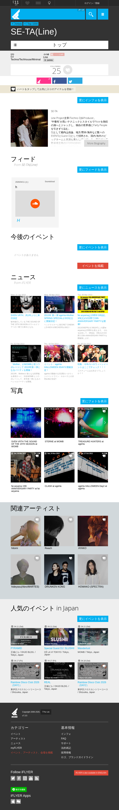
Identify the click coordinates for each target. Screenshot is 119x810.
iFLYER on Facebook (19, 778)
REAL (47, 682)
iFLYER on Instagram (25, 778)
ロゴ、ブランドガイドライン (77, 757)
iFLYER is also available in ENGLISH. (91, 773)
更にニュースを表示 (93, 287)
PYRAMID (16, 648)
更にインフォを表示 (93, 100)
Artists (18, 24)
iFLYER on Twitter (13, 778)
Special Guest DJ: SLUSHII (59, 648)
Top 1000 (33, 24)
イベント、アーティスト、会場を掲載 (32, 752)
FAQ (63, 738)
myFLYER (16, 748)
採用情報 (66, 752)
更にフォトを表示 (94, 401)
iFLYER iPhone (13, 801)
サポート (66, 743)
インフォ (66, 734)
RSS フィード (36, 778)
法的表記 (66, 748)
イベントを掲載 (93, 266)
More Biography (96, 143)
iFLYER (15, 713)
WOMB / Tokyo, (88, 652)
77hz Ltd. (46, 712)
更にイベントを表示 (93, 247)
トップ (59, 44)
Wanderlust (84, 648)
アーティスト (18, 738)
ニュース (16, 743)
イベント (16, 734)
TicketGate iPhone (18, 801)
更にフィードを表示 (93, 169)
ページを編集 (59, 54)
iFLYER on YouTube (31, 778)
